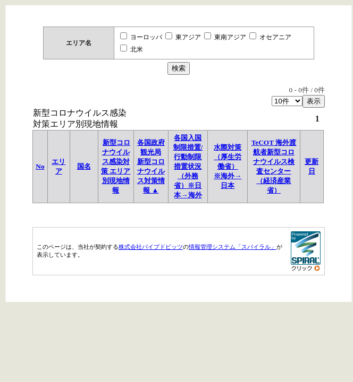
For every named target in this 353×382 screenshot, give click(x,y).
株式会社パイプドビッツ (151, 247)
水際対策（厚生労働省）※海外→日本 (227, 166)
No (40, 166)
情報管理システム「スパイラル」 (232, 247)
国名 (84, 166)
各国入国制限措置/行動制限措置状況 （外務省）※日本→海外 (188, 166)
